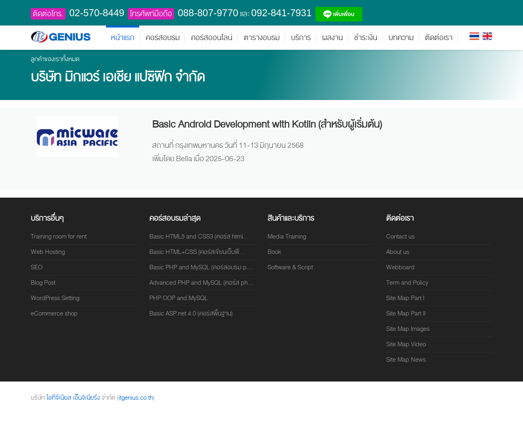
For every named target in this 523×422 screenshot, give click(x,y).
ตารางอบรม (262, 37)
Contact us (400, 236)
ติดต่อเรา (439, 37)
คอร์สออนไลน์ (211, 37)
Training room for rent (59, 236)
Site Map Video (406, 344)
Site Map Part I (405, 298)
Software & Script (290, 267)
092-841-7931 (281, 12)
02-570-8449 (96, 12)
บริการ (301, 37)
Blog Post (43, 283)
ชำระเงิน (365, 37)
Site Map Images (407, 329)
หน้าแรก (122, 37)
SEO (37, 267)
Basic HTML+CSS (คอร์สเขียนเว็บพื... (197, 252)
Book (274, 252)
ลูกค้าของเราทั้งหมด (55, 59)
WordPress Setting (55, 298)
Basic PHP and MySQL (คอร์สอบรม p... (201, 267)
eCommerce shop (54, 313)
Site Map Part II (405, 313)
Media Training (287, 236)
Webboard (400, 267)
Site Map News (406, 359)
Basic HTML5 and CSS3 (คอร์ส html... (199, 236)
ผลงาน (332, 37)
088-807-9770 (208, 12)
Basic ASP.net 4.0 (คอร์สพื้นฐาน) (191, 313)
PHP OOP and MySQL (178, 298)
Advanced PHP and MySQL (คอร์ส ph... (201, 283)
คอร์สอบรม (163, 37)
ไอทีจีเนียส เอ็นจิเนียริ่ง (74, 398)
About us (397, 252)
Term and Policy (407, 283)
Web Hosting (48, 252)
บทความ (401, 37)
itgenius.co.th (136, 398)
